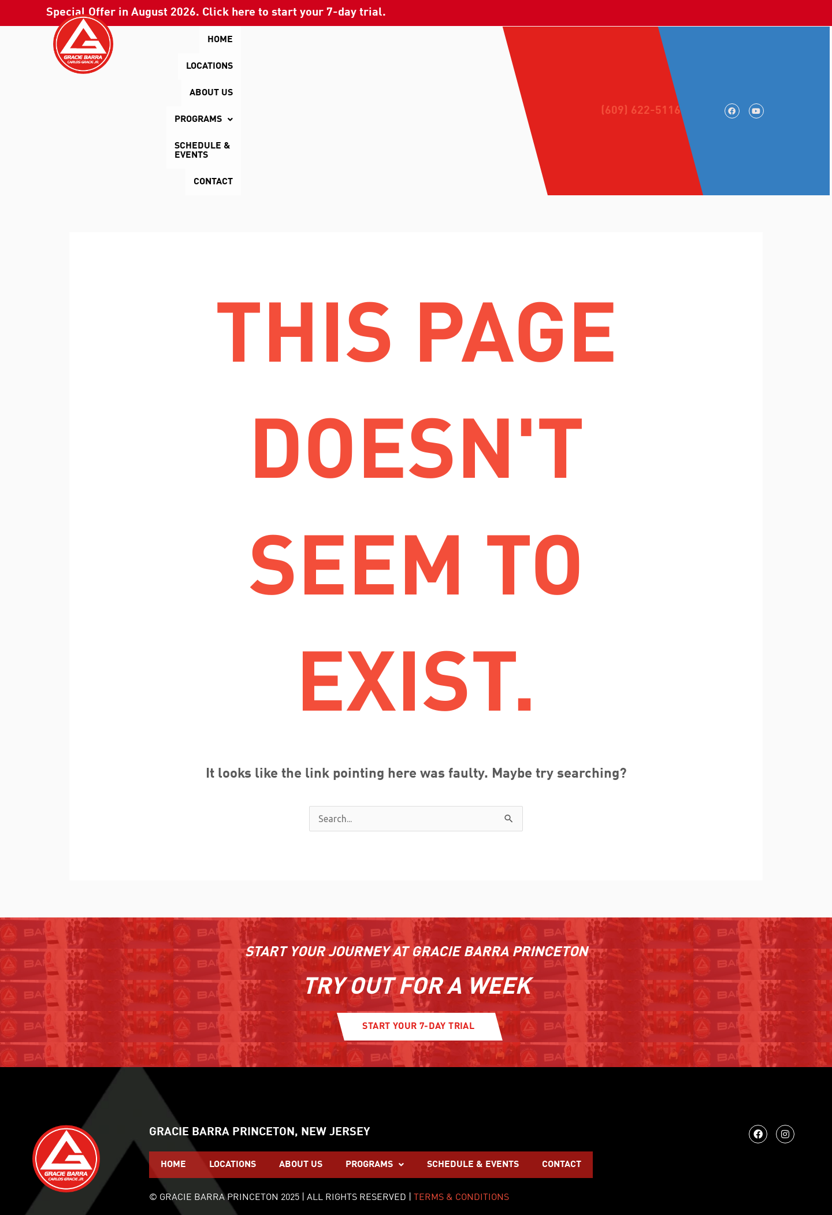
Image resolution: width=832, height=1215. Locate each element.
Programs (393, 39)
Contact (510, 66)
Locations (265, 39)
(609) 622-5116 (641, 53)
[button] (393, 40)
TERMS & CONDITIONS (461, 1082)
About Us (326, 39)
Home (212, 39)
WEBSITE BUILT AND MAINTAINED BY (638, 1166)
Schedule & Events (484, 39)
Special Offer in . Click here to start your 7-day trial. (216, 12)
